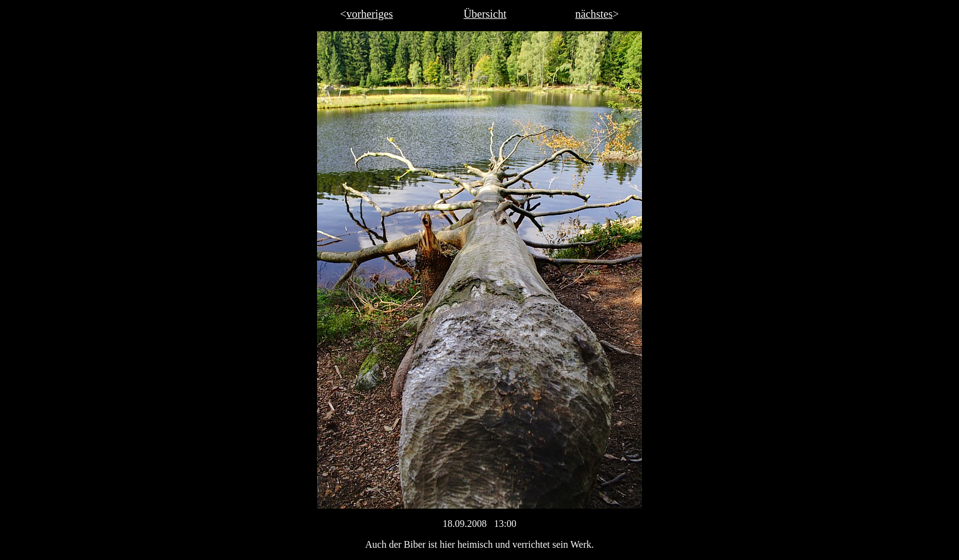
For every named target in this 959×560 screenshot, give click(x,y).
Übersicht (485, 14)
